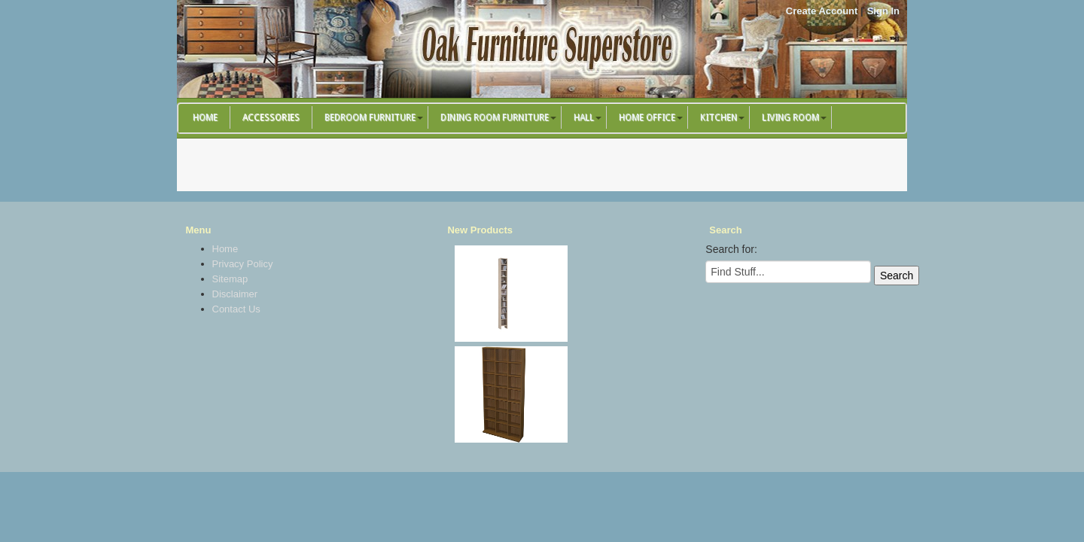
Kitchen (718, 117)
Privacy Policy (242, 263)
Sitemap (230, 279)
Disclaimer (235, 294)
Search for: (731, 249)
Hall (584, 117)
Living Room (790, 117)
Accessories (271, 117)
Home (205, 117)
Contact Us (236, 309)
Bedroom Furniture (370, 117)
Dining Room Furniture (494, 117)
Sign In (883, 11)
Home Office (647, 117)
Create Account (822, 11)
